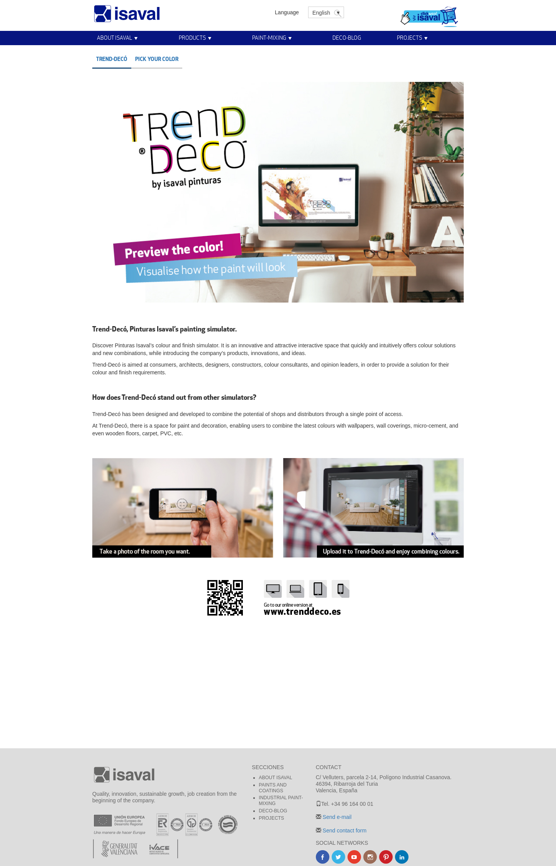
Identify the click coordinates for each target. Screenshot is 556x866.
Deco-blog (346, 37)
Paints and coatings (272, 787)
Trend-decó (111, 59)
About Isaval (114, 37)
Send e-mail (336, 817)
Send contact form (344, 830)
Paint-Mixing (269, 37)
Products (192, 37)
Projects (409, 37)
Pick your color (156, 59)
